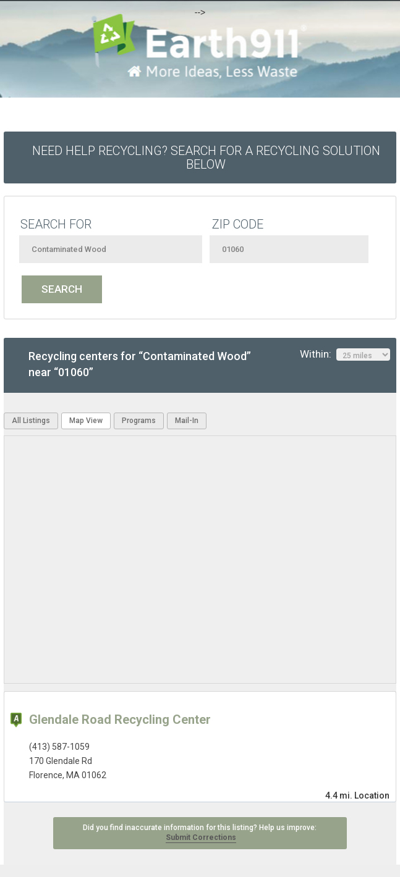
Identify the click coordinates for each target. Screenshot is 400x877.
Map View (86, 420)
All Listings (31, 420)
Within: (345, 354)
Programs (139, 420)
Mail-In (186, 420)
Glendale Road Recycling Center (120, 719)
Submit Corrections (201, 837)
